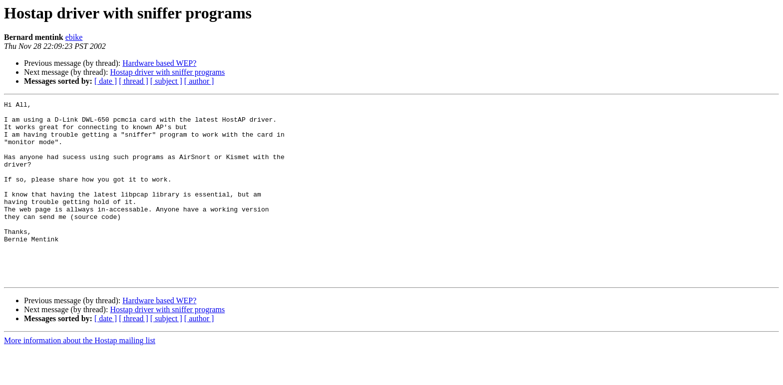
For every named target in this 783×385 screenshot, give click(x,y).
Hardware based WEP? (159, 63)
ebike (74, 37)
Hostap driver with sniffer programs (167, 72)
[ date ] (105, 81)
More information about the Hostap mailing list (79, 376)
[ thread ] (133, 81)
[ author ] (199, 81)
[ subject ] (166, 81)
